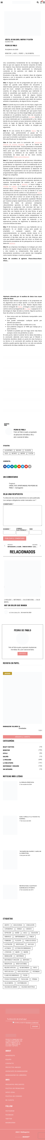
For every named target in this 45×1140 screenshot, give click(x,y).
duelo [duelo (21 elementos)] (25, 933)
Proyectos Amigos (13, 1067)
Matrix (34, 131)
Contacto (10, 1063)
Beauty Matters (8, 746)
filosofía (28, 450)
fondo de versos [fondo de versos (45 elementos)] (30, 940)
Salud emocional (28, 600)
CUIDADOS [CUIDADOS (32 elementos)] (29, 929)
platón (31, 453)
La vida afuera (8, 762)
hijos (6, 453)
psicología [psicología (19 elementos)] (24, 979)
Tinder (15, 188)
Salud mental (29, 53)
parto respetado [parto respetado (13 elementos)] (23, 971)
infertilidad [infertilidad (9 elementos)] (20, 944)
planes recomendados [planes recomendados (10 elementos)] (12, 975)
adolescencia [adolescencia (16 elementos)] (17, 925)
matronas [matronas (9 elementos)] (26, 960)
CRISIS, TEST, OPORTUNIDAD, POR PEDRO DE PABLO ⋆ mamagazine (23, 487)
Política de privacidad (15, 1088)
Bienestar (8, 53)
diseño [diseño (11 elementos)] (17, 933)
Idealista (24, 184)
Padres (21, 53)
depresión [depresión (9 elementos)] (8, 933)
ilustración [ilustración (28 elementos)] (8, 944)
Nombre (6, 529)
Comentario (8, 504)
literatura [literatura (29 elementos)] (8, 952)
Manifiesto (10, 1055)
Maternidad (17, 600)
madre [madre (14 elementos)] (17, 952)
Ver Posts (22, 653)
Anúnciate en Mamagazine (17, 1071)
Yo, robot (32, 117)
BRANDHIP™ (26, 1137)
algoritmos (9, 450)
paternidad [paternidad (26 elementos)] (36, 971)
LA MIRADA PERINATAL (26, 782)
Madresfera (10, 1123)
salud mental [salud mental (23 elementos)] (9, 983)
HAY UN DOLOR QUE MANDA (15, 605)
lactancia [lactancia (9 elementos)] (8, 948)
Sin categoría (7, 769)
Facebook (9, 1115)
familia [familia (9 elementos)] (31, 936)
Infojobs (6, 186)
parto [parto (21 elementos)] (35, 967)
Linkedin (14, 186)
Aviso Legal (10, 1092)
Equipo (8, 1059)
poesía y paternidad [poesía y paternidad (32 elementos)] (11, 979)
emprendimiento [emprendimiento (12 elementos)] (20, 936)
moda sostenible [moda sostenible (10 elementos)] (21, 964)
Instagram (10, 1111)
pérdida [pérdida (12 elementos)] (34, 979)
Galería (5, 756)
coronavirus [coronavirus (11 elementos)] (9, 929)
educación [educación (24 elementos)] (34, 933)
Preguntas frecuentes (15, 1084)
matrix (23, 453)
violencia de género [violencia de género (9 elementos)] (11, 987)
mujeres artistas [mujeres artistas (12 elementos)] (10, 967)
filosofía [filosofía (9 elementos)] (18, 940)
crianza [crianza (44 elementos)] (19, 929)
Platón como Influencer (21, 157)
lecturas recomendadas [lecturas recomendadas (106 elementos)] (23, 948)
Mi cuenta (10, 1100)
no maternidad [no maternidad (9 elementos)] (24, 967)
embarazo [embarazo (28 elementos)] (8, 936)
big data (18, 450)
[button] (1, 2)
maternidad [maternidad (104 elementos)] (20, 956)
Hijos (15, 53)
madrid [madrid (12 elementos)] (26, 952)
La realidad (8, 600)
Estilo (5, 753)
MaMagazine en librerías (16, 1075)
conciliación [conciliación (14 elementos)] (30, 925)
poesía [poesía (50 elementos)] (25, 975)
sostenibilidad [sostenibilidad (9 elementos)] (22, 983)
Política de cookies (14, 1096)
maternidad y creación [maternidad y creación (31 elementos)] (12, 960)
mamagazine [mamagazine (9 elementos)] (8, 956)
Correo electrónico (21, 529)
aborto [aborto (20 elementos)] (7, 925)
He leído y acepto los (26, 1022)
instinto (14, 453)
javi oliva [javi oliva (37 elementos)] (31, 944)
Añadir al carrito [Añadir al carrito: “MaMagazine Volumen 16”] (22, 737)
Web (30, 529)
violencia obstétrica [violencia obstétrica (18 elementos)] (28, 987)
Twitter (9, 1119)
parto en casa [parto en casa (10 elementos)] (9, 971)
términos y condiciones (32, 1022)
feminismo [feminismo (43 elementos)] (8, 940)
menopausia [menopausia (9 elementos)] (8, 964)
